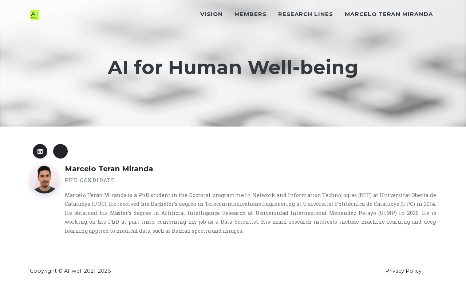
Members (250, 27)
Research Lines (305, 27)
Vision (211, 27)
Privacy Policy (403, 271)
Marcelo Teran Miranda (389, 27)
